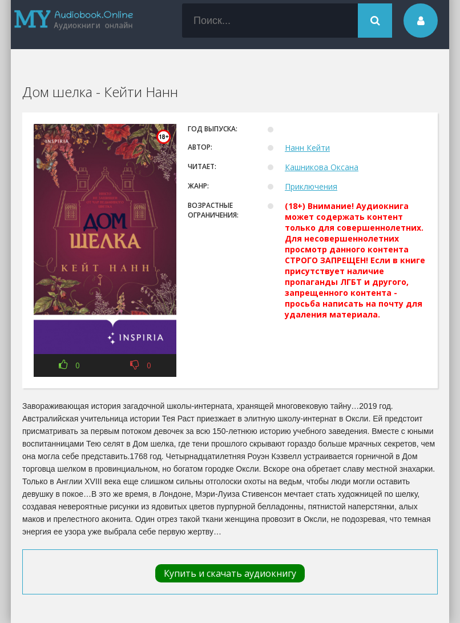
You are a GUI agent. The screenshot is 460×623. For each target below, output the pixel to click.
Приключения (311, 186)
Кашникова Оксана (321, 167)
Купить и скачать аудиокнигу (230, 573)
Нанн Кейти (307, 147)
